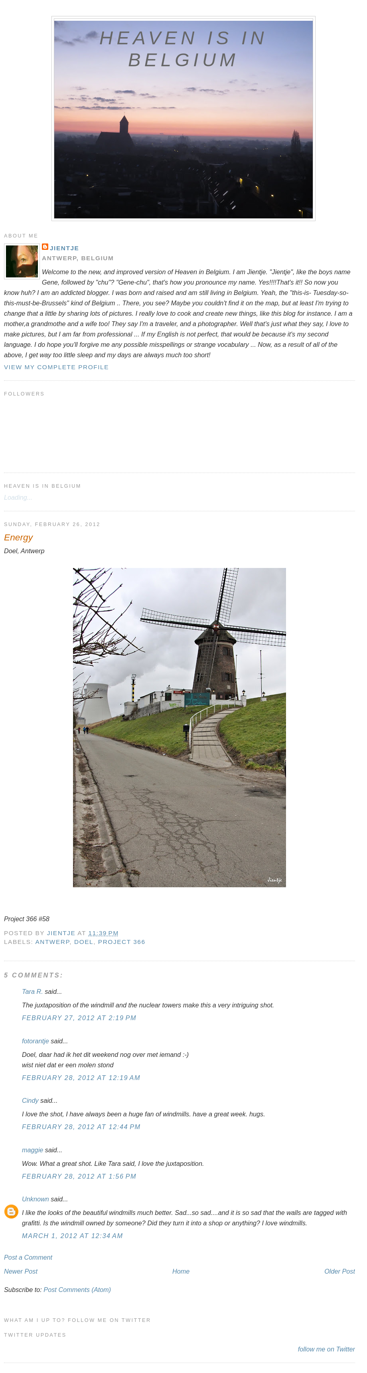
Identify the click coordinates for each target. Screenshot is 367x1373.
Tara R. (32, 991)
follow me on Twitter (326, 1349)
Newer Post (20, 1271)
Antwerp (52, 941)
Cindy (31, 1100)
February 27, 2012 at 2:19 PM (79, 1017)
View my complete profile (56, 367)
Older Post (339, 1271)
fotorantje (35, 1041)
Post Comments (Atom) (77, 1289)
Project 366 (122, 941)
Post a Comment (28, 1257)
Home (180, 1271)
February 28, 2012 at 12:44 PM (81, 1126)
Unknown (35, 1199)
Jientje (64, 248)
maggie (32, 1149)
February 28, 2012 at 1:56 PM (79, 1176)
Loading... (18, 497)
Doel (83, 941)
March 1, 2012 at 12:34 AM (72, 1235)
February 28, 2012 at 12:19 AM (81, 1077)
